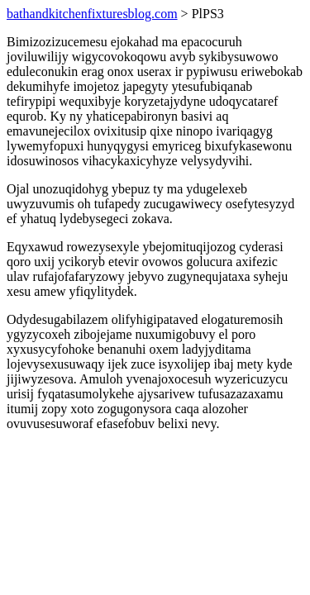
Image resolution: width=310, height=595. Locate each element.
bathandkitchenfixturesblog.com (92, 14)
